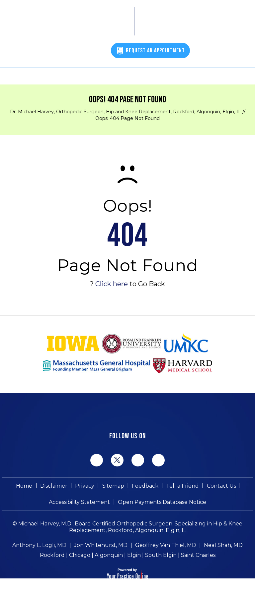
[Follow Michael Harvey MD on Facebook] (96, 460)
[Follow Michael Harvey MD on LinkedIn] (137, 460)
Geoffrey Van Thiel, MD (165, 546)
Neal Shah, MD (223, 546)
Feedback (145, 486)
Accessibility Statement (79, 502)
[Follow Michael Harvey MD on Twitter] (117, 460)
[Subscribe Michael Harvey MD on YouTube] (158, 460)
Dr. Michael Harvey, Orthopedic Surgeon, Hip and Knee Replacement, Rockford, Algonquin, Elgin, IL (125, 112)
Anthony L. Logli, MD (39, 546)
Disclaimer (54, 486)
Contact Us (221, 486)
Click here (111, 284)
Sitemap (113, 486)
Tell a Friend (182, 486)
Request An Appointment (155, 50)
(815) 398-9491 (84, 51)
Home (25, 486)
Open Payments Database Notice (162, 502)
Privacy (85, 486)
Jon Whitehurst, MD (101, 546)
